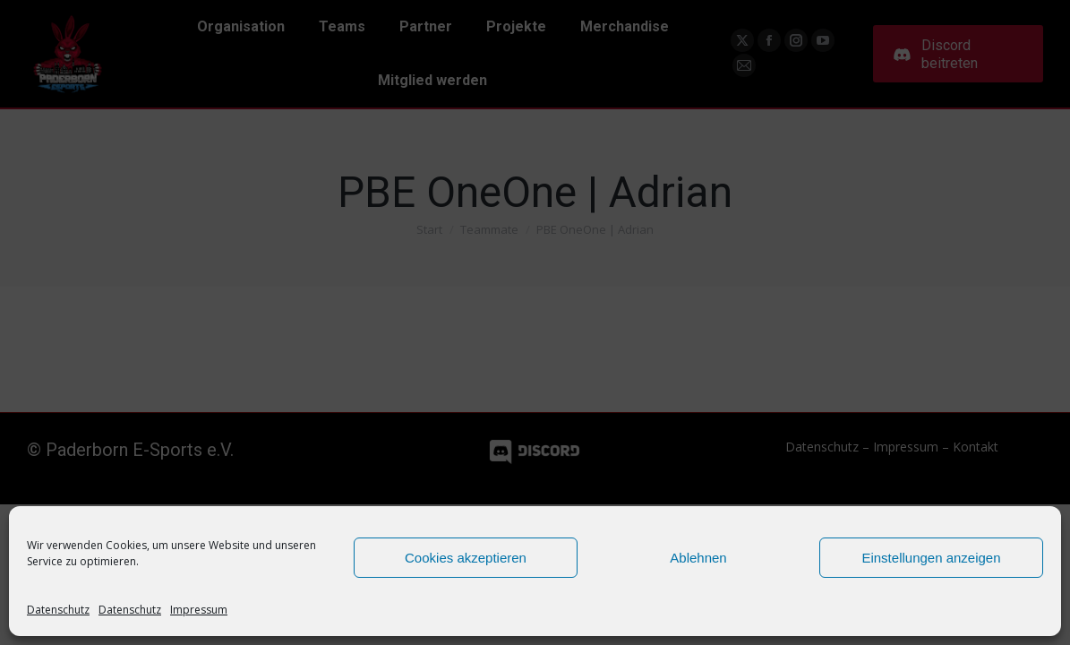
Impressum (198, 609)
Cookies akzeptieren (465, 557)
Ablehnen (698, 557)
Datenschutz (58, 609)
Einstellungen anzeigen (930, 557)
